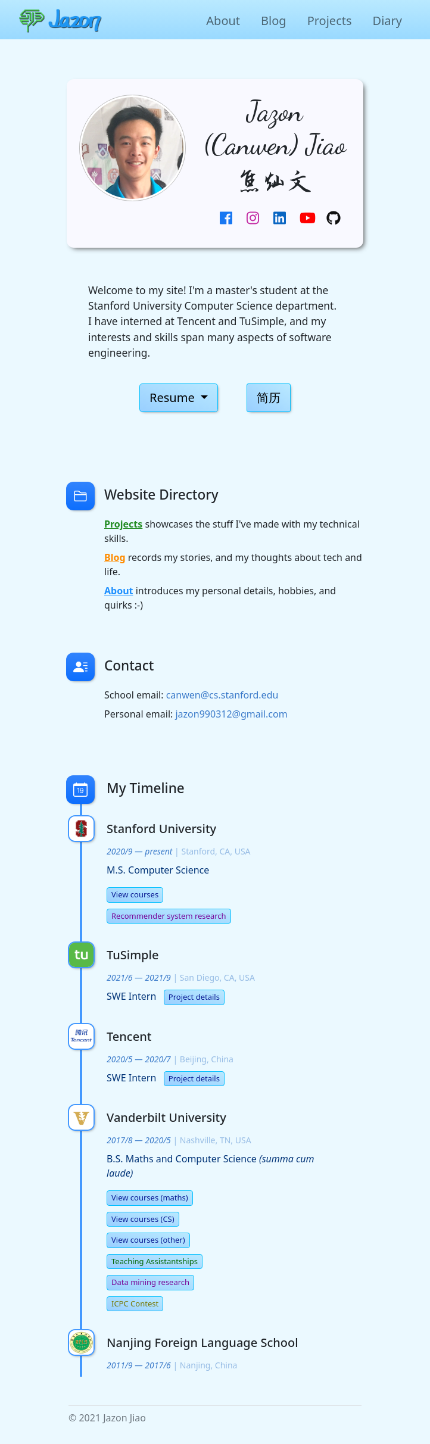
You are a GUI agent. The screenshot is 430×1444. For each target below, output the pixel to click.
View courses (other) (148, 1239)
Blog (273, 21)
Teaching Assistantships (154, 1261)
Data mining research (150, 1282)
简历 (269, 397)
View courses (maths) (149, 1197)
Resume (173, 397)
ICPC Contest (134, 1303)
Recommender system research (168, 915)
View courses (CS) (143, 1219)
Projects (329, 21)
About (223, 21)
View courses (134, 894)
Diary (387, 21)
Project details (194, 996)
